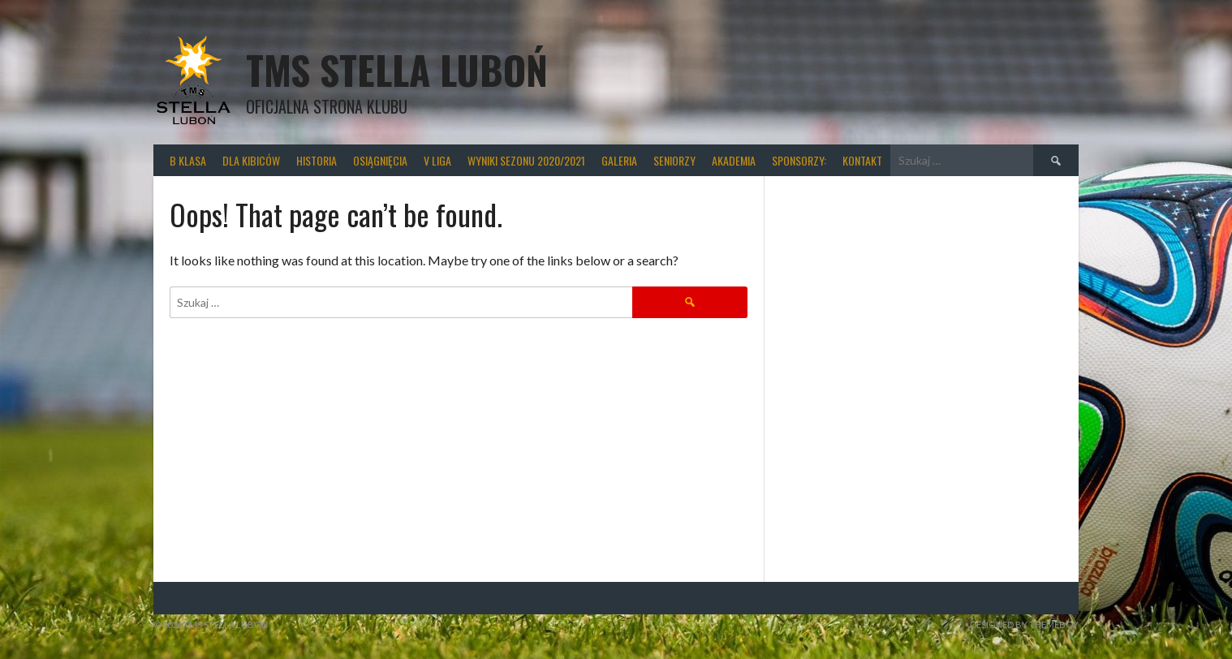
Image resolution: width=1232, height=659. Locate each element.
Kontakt (862, 160)
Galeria (619, 160)
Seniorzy (674, 160)
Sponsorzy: (799, 160)
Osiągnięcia (380, 160)
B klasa (188, 160)
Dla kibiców (251, 160)
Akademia (734, 160)
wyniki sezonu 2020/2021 (526, 160)
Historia (316, 160)
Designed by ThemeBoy (1024, 624)
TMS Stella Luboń (397, 69)
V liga (437, 160)
